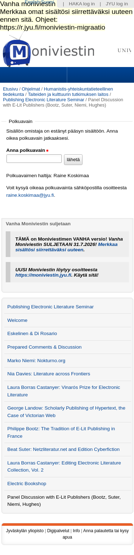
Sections (34, 75)
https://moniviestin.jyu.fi (43, 275)
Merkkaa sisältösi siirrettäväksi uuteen (66, 247)
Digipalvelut (58, 530)
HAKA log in (82, 3)
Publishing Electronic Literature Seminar (43, 99)
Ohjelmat (31, 89)
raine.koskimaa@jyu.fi (30, 195)
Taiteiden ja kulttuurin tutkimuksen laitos (68, 94)
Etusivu (10, 89)
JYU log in (117, 3)
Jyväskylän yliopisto (25, 530)
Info (76, 530)
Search (99, 75)
